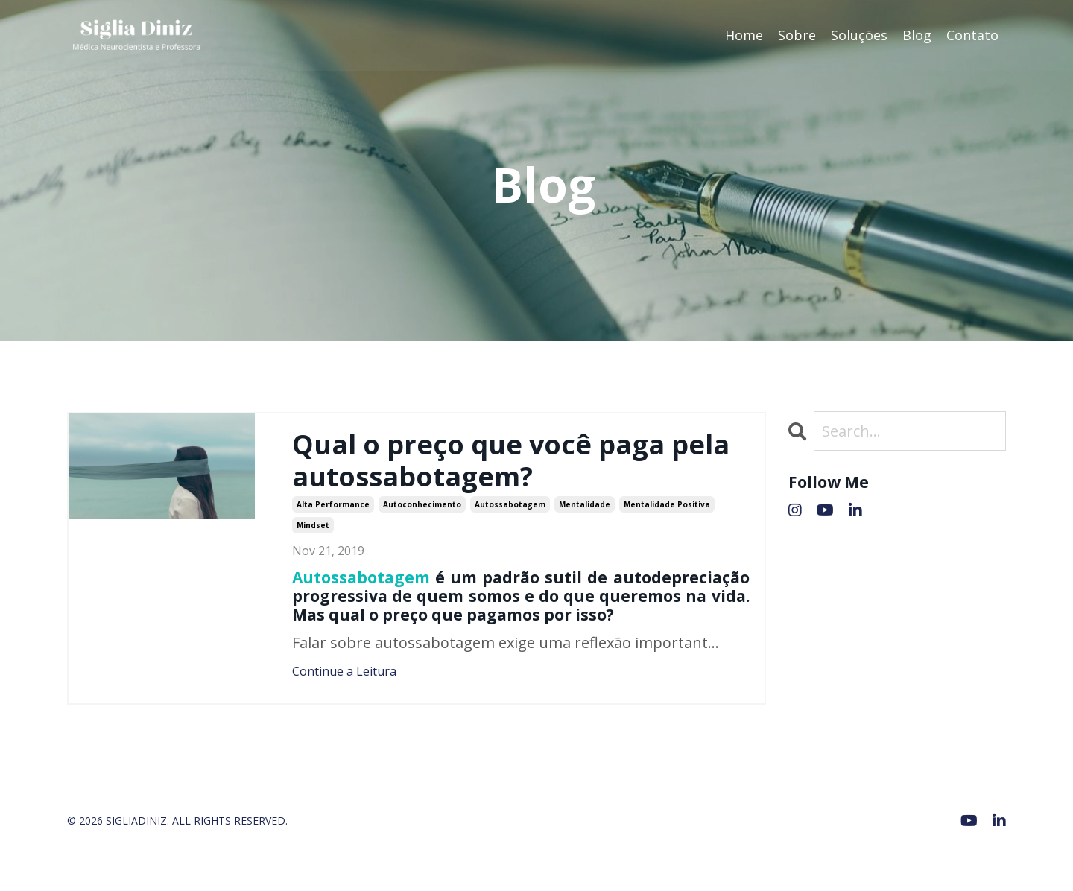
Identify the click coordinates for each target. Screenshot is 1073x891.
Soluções (859, 35)
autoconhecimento (422, 504)
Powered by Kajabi (961, 853)
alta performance (333, 504)
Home (744, 35)
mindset (313, 525)
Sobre (797, 35)
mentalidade (584, 504)
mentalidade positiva (667, 504)
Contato (972, 35)
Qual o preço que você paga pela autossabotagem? (510, 460)
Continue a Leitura (344, 671)
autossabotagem (510, 504)
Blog (916, 35)
